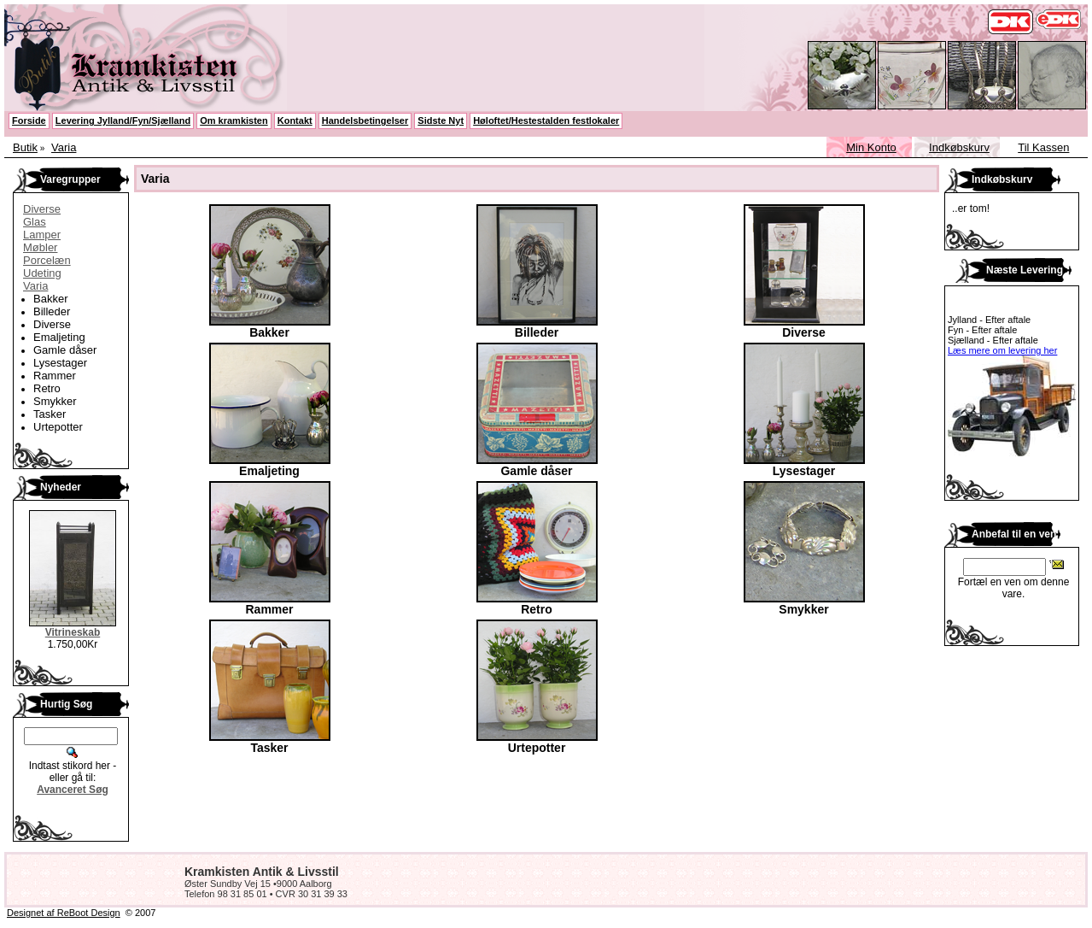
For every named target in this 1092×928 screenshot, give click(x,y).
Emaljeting (59, 337)
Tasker (49, 414)
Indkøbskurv (959, 147)
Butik (25, 147)
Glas (34, 221)
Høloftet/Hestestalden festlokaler (546, 120)
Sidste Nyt (441, 120)
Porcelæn (47, 260)
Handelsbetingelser (365, 120)
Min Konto (871, 147)
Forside (29, 120)
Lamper (42, 234)
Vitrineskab (72, 632)
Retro (47, 388)
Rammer (54, 375)
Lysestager (60, 362)
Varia (63, 147)
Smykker (55, 401)
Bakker (50, 298)
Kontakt (294, 120)
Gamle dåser (64, 350)
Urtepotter (58, 426)
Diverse (42, 209)
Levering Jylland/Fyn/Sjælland (122, 120)
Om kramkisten (233, 120)
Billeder (51, 311)
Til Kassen (1043, 147)
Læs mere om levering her (1002, 350)
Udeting (42, 273)
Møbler (40, 247)
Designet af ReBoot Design (63, 912)
